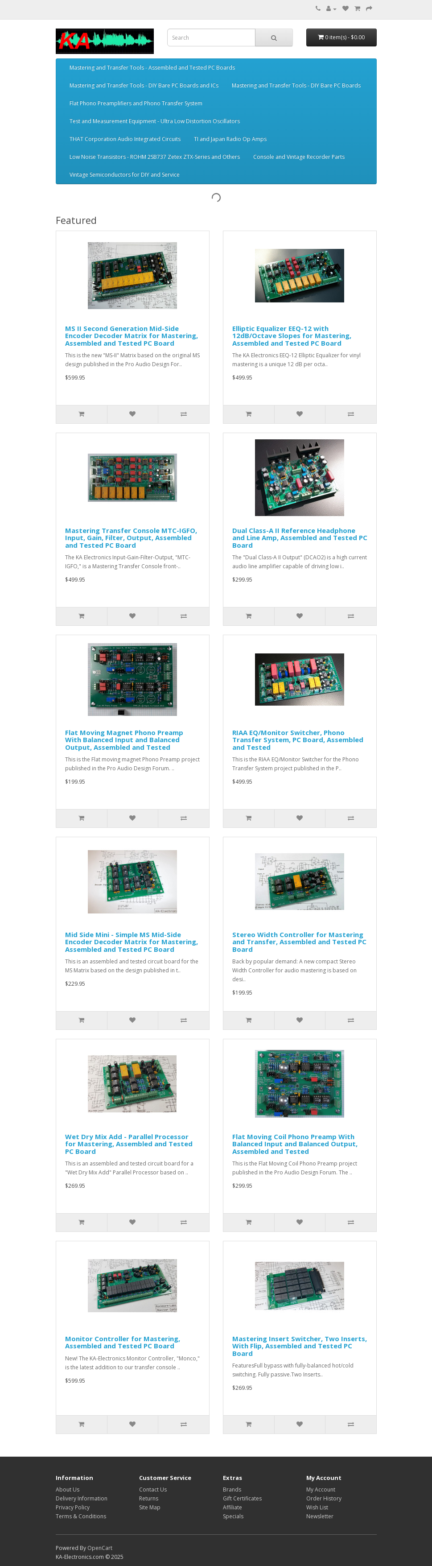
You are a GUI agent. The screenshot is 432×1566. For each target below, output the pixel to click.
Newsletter (319, 1516)
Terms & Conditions (81, 1516)
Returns (148, 1498)
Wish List (317, 1507)
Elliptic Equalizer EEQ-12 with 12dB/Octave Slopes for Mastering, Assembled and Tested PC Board (291, 335)
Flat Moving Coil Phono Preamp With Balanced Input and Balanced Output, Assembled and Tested (295, 1144)
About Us (67, 1489)
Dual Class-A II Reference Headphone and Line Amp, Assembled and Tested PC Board (299, 538)
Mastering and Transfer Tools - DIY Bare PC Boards (296, 85)
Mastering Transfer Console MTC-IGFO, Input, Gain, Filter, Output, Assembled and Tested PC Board (131, 538)
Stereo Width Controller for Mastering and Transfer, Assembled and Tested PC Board (299, 942)
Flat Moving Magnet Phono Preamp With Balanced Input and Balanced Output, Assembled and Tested (124, 740)
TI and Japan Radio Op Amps (230, 139)
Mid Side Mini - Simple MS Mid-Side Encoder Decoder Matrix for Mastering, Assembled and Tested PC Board (131, 942)
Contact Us (153, 1489)
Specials (233, 1516)
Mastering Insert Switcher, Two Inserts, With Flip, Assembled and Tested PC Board (299, 1346)
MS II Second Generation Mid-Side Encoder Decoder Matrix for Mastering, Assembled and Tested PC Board (131, 335)
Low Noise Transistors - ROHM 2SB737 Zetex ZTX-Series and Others (155, 157)
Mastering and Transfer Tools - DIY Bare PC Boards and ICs (144, 85)
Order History (323, 1498)
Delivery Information (81, 1498)
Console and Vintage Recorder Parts (299, 157)
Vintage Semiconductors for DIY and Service (125, 174)
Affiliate (232, 1507)
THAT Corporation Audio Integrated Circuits (125, 139)
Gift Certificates (242, 1498)
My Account (320, 1489)
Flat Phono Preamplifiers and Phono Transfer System (136, 103)
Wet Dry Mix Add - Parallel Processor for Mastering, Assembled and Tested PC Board (129, 1144)
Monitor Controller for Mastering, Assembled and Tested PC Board (122, 1342)
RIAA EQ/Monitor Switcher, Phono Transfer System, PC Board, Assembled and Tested (297, 740)
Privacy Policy (73, 1507)
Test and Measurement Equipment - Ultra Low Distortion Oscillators (155, 121)
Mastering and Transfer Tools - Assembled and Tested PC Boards (152, 67)
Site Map (149, 1507)
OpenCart (99, 1548)
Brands (232, 1489)
